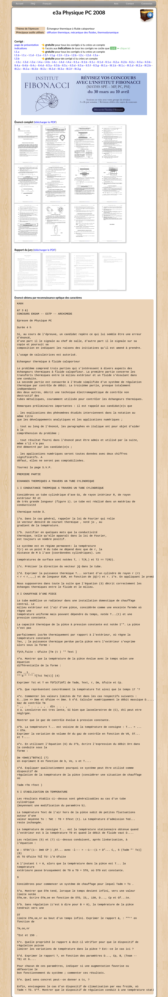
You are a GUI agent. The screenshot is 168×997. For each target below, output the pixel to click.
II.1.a (76, 61)
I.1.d (31, 55)
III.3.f (69, 68)
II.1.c (92, 61)
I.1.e (38, 55)
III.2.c (17, 68)
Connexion (146, 4)
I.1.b (16, 55)
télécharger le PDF (45, 122)
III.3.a (26, 68)
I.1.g (52, 55)
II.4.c (33, 65)
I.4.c (54, 61)
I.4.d (61, 61)
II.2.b (124, 61)
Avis (116, 4)
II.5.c (65, 65)
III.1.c (122, 65)
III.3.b (35, 68)
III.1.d (130, 65)
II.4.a (17, 65)
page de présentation (26, 44)
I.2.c (81, 55)
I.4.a (40, 61)
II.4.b (25, 65)
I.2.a (66, 55)
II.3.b (147, 61)
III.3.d (52, 68)
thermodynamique (108, 32)
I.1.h (59, 55)
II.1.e (108, 61)
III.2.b (147, 65)
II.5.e (80, 65)
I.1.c (24, 55)
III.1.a (104, 65)
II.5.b (57, 65)
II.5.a (49, 65)
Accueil (19, 4)
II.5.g (96, 65)
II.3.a (139, 61)
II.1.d (100, 61)
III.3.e (61, 68)
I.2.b (74, 55)
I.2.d (88, 55)
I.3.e (32, 61)
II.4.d (41, 65)
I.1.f (45, 55)
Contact (130, 4)
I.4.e (68, 61)
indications (20, 48)
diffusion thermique (58, 32)
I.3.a (95, 55)
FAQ (33, 4)
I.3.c (18, 61)
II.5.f (88, 65)
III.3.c (43, 68)
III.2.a (139, 65)
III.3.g (77, 68)
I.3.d (25, 61)
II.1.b (84, 61)
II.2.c (132, 61)
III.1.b (113, 65)
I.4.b (47, 61)
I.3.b (16, 58)
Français (47, 4)
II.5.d (72, 65)
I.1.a (16, 51)
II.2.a (116, 61)
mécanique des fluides (83, 32)
